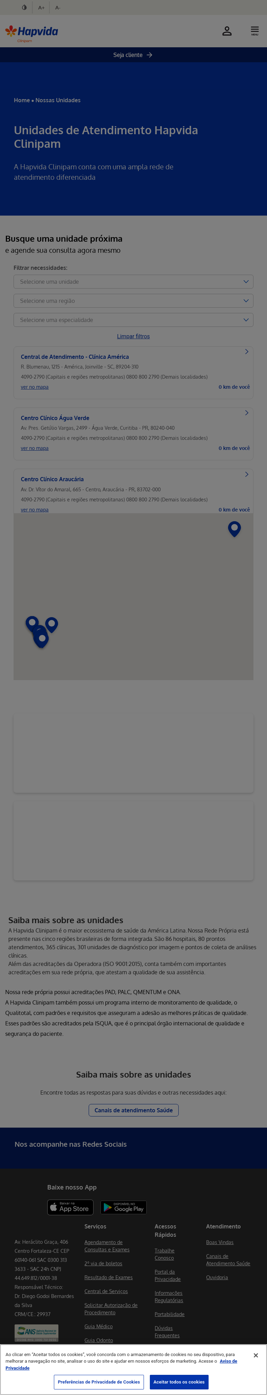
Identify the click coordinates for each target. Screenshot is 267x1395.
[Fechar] (256, 1355)
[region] (133, 1369)
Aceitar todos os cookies (179, 1382)
